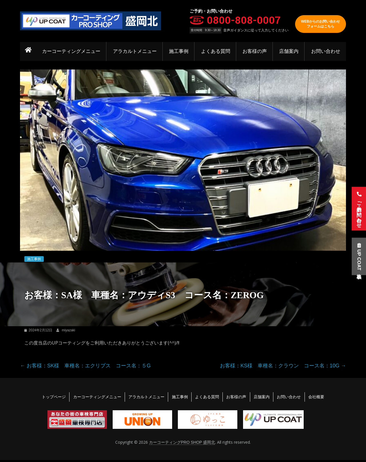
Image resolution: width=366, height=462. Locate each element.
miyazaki (68, 330)
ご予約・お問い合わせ (358, 208)
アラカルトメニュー (136, 51)
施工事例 (180, 51)
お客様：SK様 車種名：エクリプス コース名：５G (85, 366)
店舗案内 (289, 51)
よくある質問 (216, 51)
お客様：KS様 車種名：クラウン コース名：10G (283, 366)
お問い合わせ (325, 51)
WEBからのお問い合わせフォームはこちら (320, 23)
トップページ (47, 397)
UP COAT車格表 (358, 257)
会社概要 (323, 397)
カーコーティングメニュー (73, 51)
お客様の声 (255, 51)
